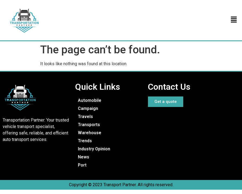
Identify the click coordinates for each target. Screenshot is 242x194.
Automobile (89, 100)
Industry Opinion (94, 148)
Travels (85, 116)
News (83, 157)
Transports (89, 124)
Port (82, 165)
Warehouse (89, 132)
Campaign (88, 108)
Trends (85, 140)
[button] (234, 20)
